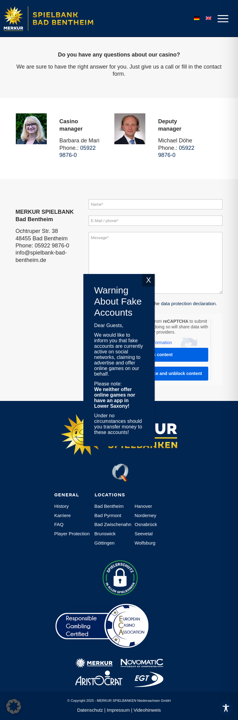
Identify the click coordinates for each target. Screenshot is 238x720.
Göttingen (105, 542)
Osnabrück (145, 524)
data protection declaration (188, 303)
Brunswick (105, 533)
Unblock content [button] (156, 354)
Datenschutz (90, 710)
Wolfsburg (144, 542)
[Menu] (221, 18)
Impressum (118, 710)
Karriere (62, 515)
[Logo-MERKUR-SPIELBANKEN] (56, 18)
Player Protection (72, 533)
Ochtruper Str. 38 (36, 231)
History (61, 506)
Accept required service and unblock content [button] (155, 373)
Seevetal (143, 533)
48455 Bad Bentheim (41, 238)
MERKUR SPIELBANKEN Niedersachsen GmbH (134, 700)
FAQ (59, 524)
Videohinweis (147, 710)
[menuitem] (221, 18)
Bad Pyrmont (108, 515)
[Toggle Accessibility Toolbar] (225, 708)
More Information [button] (155, 342)
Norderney (145, 515)
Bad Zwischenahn (113, 524)
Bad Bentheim (109, 506)
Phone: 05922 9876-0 (42, 245)
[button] (13, 706)
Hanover (143, 506)
